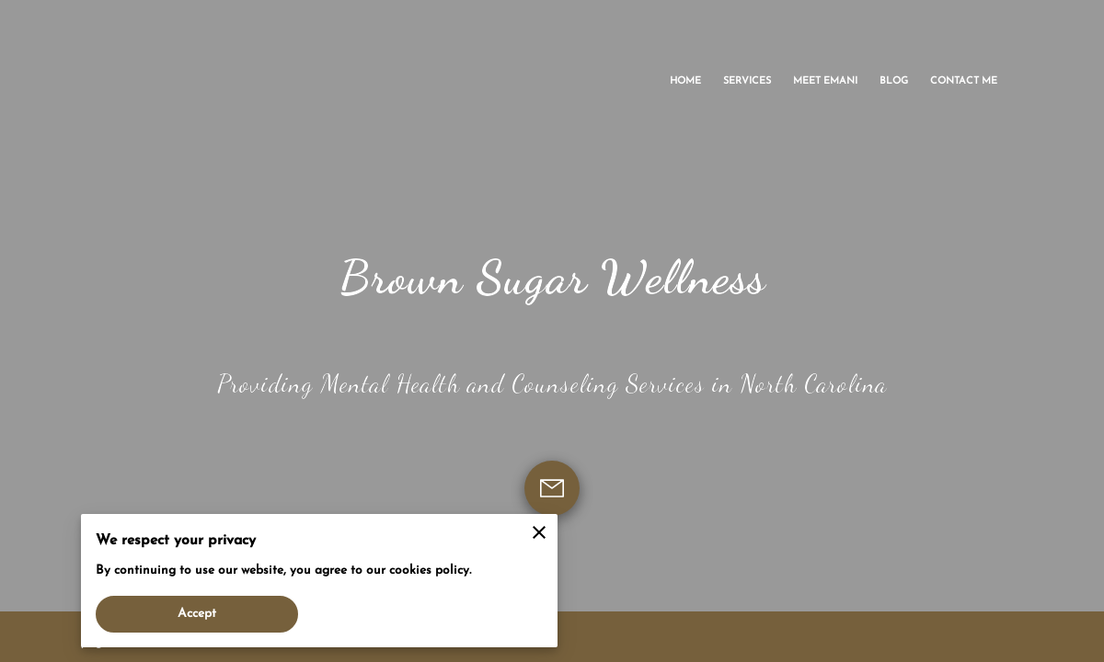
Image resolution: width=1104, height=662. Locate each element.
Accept (197, 614)
